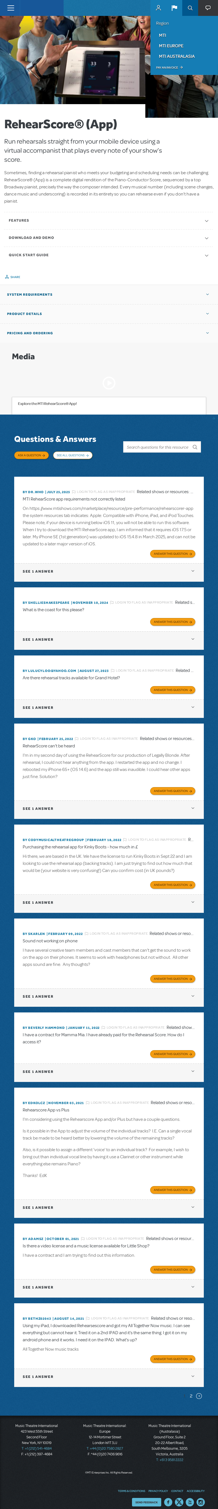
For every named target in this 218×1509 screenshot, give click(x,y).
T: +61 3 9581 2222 (169, 1453)
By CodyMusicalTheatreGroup (53, 834)
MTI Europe (171, 46)
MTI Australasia (177, 56)
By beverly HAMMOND (44, 1021)
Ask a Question (29, 455)
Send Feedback (146, 1496)
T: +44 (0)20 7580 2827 (105, 1442)
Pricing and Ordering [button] (30, 333)
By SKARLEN (34, 928)
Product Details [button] (24, 314)
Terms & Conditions (131, 1485)
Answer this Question (171, 547)
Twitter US (179, 1496)
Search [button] (190, 8)
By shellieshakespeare (46, 596)
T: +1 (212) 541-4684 (37, 1442)
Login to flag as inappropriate (106, 486)
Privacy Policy (158, 1485)
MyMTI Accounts (158, 8)
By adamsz (33, 1233)
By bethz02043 (37, 1312)
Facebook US (168, 1496)
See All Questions (71, 455)
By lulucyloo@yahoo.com (49, 665)
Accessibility (195, 1485)
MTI (162, 35)
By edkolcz (34, 1097)
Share (15, 277)
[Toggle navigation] (10, 8)
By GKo (29, 733)
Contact (177, 1485)
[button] (174, 8)
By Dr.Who (33, 486)
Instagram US (200, 1496)
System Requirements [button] (30, 295)
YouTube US (190, 1496)
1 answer (38, 565)
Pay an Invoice (167, 68)
